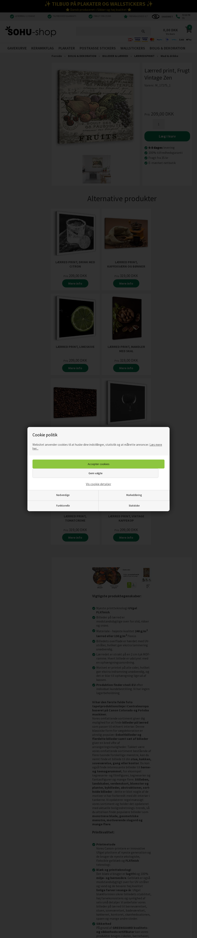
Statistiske (134, 505)
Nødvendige (62, 495)
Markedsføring (134, 495)
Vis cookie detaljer (98, 484)
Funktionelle (63, 505)
